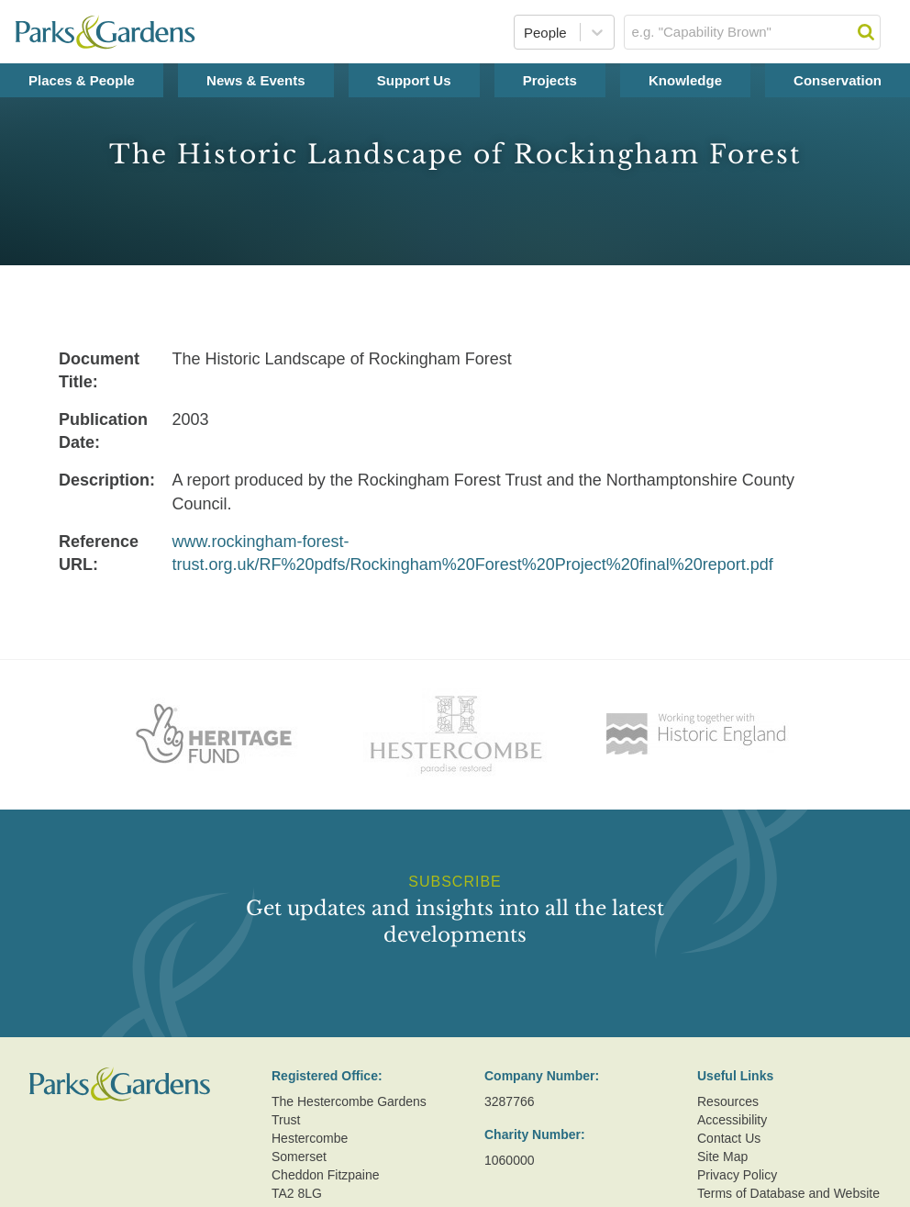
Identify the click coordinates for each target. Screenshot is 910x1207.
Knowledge (685, 80)
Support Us (414, 80)
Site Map (722, 1156)
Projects (550, 80)
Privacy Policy (737, 1175)
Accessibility (732, 1119)
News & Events (255, 80)
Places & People (81, 80)
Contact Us (728, 1138)
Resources (728, 1101)
